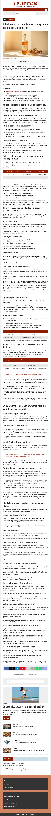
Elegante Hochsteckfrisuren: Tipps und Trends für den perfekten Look (28, 750)
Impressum (6, 784)
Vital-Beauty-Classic (8, 787)
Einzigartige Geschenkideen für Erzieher (13, 763)
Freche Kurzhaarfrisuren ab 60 (10, 803)
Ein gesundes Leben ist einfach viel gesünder (24, 706)
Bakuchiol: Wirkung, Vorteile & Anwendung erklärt (16, 769)
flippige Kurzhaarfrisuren (9, 806)
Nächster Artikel (33, 674)
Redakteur (7, 58)
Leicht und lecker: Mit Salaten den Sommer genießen (25, 734)
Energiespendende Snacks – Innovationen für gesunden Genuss (19, 771)
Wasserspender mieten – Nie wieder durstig (23, 726)
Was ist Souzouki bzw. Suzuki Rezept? (12, 796)
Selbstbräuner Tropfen (12, 91)
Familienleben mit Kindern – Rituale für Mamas (15, 767)
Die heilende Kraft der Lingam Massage (13, 765)
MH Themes (32, 814)
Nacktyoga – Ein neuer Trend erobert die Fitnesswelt (24, 742)
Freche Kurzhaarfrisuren (9, 800)
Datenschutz (6, 781)
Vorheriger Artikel (18, 674)
